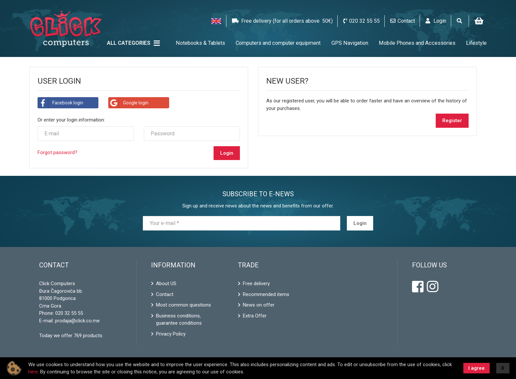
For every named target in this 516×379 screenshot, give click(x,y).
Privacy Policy (171, 334)
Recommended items (266, 294)
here (33, 372)
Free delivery (256, 283)
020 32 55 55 (69, 313)
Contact (164, 294)
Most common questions (183, 305)
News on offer (258, 305)
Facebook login (60, 102)
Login (360, 223)
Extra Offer (255, 316)
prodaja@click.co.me (77, 321)
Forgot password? (57, 152)
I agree (476, 368)
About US (166, 283)
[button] (216, 21)
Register (452, 120)
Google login (128, 102)
